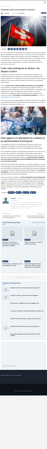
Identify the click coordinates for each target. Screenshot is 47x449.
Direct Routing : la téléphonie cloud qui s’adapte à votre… (25, 303)
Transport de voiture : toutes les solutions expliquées (24, 295)
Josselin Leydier (17, 375)
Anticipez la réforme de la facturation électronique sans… (25, 287)
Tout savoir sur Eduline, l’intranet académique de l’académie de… (27, 311)
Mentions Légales (4, 375)
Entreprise (44, 12)
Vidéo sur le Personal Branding (9, 365)
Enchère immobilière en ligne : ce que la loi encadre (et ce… (25, 318)
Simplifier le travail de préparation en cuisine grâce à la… (25, 326)
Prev (4, 271)
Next (8, 271)
